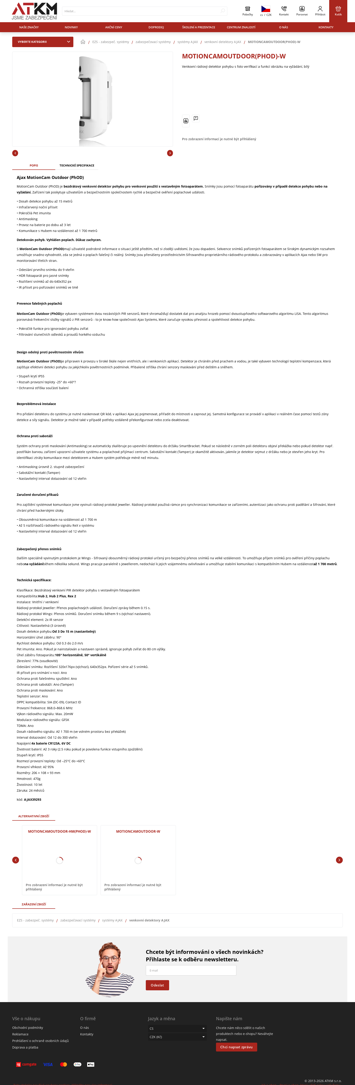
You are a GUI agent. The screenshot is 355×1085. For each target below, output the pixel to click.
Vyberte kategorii (45, 41)
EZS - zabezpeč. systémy (35, 920)
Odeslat (157, 985)
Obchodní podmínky (27, 1027)
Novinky (71, 27)
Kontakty (326, 27)
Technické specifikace (77, 165)
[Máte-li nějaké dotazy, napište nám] (196, 118)
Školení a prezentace (198, 27)
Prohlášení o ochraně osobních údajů (40, 1041)
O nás (283, 27)
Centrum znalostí (241, 27)
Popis (34, 165)
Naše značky (29, 27)
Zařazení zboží (34, 904)
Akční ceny (113, 27)
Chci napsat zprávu (236, 1047)
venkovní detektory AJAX (149, 920)
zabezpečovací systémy (78, 920)
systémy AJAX (112, 920)
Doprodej (156, 27)
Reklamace (20, 1034)
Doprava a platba (25, 1047)
